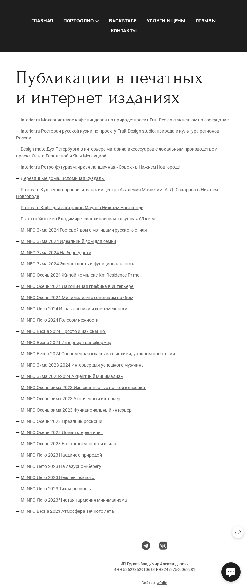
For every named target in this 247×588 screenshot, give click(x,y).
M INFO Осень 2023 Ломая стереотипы (62, 432)
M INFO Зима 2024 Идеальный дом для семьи (68, 241)
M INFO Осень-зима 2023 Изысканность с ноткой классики (83, 387)
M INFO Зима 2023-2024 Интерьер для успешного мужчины (83, 365)
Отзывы (206, 21)
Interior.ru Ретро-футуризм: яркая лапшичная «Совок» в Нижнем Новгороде (100, 167)
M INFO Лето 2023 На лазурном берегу (61, 466)
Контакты (124, 31)
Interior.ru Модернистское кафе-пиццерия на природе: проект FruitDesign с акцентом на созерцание (125, 119)
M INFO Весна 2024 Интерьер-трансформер (66, 342)
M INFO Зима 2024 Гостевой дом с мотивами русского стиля (84, 230)
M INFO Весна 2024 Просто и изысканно (63, 331)
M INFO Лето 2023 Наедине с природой (62, 455)
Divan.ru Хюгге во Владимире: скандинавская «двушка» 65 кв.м (88, 218)
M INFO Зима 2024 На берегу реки (55, 252)
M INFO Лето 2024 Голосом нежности (60, 320)
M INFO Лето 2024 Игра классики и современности (74, 308)
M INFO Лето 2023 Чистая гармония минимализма (74, 500)
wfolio (162, 585)
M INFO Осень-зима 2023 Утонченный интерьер (71, 398)
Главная (42, 21)
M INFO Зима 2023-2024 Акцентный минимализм (72, 376)
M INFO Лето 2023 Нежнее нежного (58, 477)
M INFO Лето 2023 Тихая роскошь (56, 488)
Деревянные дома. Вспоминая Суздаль (63, 178)
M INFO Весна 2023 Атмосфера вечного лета (67, 511)
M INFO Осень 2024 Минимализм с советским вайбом (77, 297)
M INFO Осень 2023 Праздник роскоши (62, 421)
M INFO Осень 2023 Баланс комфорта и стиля (68, 443)
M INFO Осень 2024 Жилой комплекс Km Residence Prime (80, 275)
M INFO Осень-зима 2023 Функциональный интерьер (76, 410)
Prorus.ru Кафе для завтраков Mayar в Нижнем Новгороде (82, 207)
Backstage (122, 21)
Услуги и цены (166, 21)
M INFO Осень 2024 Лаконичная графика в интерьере (77, 286)
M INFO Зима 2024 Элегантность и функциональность (77, 263)
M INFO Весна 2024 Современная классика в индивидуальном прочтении (98, 353)
